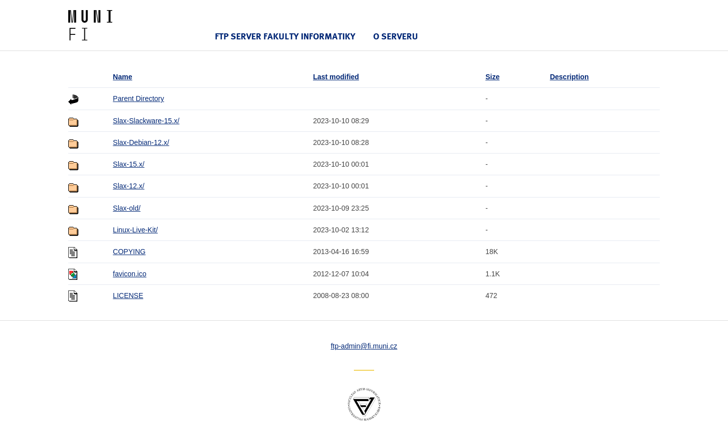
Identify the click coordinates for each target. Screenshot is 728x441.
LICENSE (128, 295)
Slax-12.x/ (128, 186)
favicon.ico (129, 274)
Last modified (336, 77)
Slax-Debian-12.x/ (141, 142)
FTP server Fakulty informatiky (285, 36)
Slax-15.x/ (128, 164)
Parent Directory (138, 98)
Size (492, 77)
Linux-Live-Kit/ (135, 230)
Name (122, 77)
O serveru (395, 36)
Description (569, 77)
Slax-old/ (126, 208)
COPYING (129, 252)
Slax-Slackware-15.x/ (146, 121)
